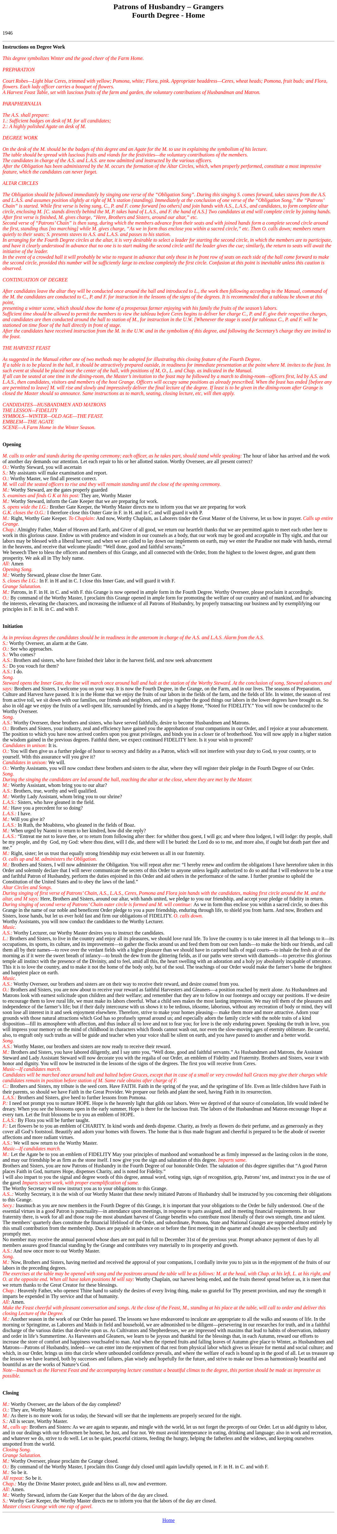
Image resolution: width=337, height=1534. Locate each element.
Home (168, 1520)
